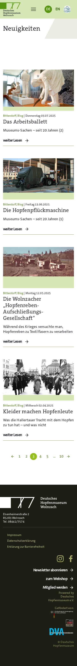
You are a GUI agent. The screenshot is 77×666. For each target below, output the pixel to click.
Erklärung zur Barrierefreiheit (25, 546)
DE (48, 9)
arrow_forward (68, 456)
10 (61, 456)
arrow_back (12, 456)
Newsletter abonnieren (50, 570)
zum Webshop (56, 578)
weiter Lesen (13, 140)
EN (57, 9)
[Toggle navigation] (33, 9)
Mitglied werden (55, 587)
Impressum (14, 535)
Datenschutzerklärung (21, 541)
